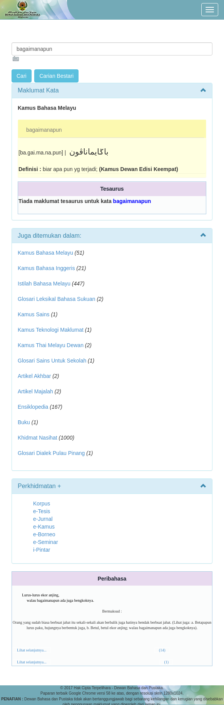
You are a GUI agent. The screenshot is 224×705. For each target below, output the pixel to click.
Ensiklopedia (33, 407)
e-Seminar (45, 542)
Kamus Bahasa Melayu (46, 253)
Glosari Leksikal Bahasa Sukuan (56, 299)
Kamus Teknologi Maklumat (51, 330)
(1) (166, 662)
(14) (162, 650)
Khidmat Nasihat (37, 438)
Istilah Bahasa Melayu (44, 283)
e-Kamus (44, 527)
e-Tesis (41, 511)
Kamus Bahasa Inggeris (46, 268)
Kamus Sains (33, 314)
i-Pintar (41, 550)
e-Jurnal (43, 519)
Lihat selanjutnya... (32, 650)
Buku (24, 422)
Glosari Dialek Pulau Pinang (51, 453)
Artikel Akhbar (34, 376)
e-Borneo (44, 534)
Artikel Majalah (35, 391)
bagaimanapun (44, 130)
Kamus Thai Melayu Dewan (51, 345)
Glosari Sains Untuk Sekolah (52, 361)
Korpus (41, 503)
